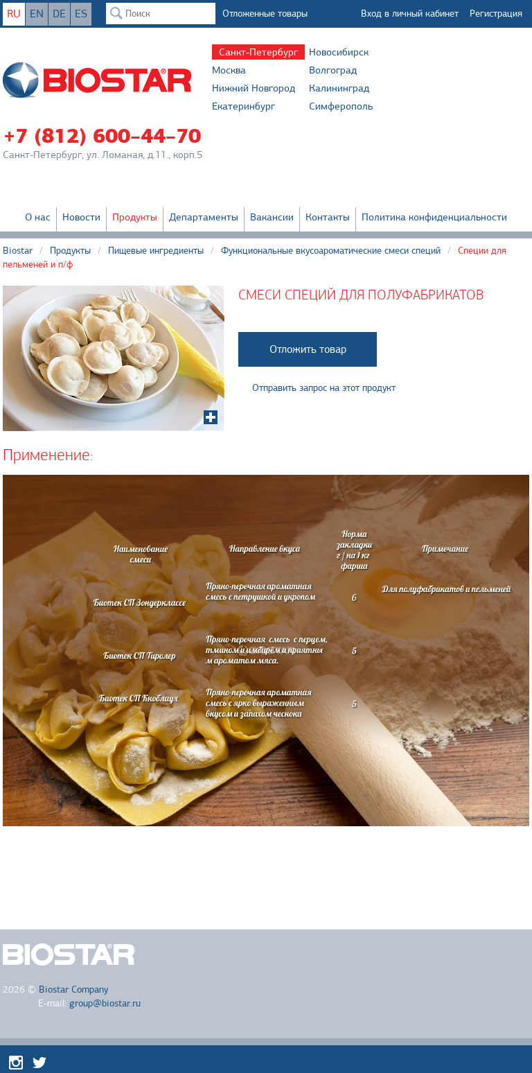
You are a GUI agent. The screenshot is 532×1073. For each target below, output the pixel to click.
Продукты (134, 217)
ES (81, 14)
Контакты (327, 217)
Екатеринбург (243, 106)
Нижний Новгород (253, 88)
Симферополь (341, 106)
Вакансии (272, 217)
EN (37, 14)
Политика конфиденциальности (434, 217)
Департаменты (203, 217)
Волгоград (333, 70)
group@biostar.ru (105, 1003)
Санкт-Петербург (258, 52)
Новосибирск (339, 52)
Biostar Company (73, 989)
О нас (38, 217)
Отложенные (265, 13)
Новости (81, 217)
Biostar (18, 250)
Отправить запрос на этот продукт (324, 388)
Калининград (339, 88)
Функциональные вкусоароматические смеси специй (331, 250)
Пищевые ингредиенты (156, 250)
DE (59, 14)
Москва (229, 70)
